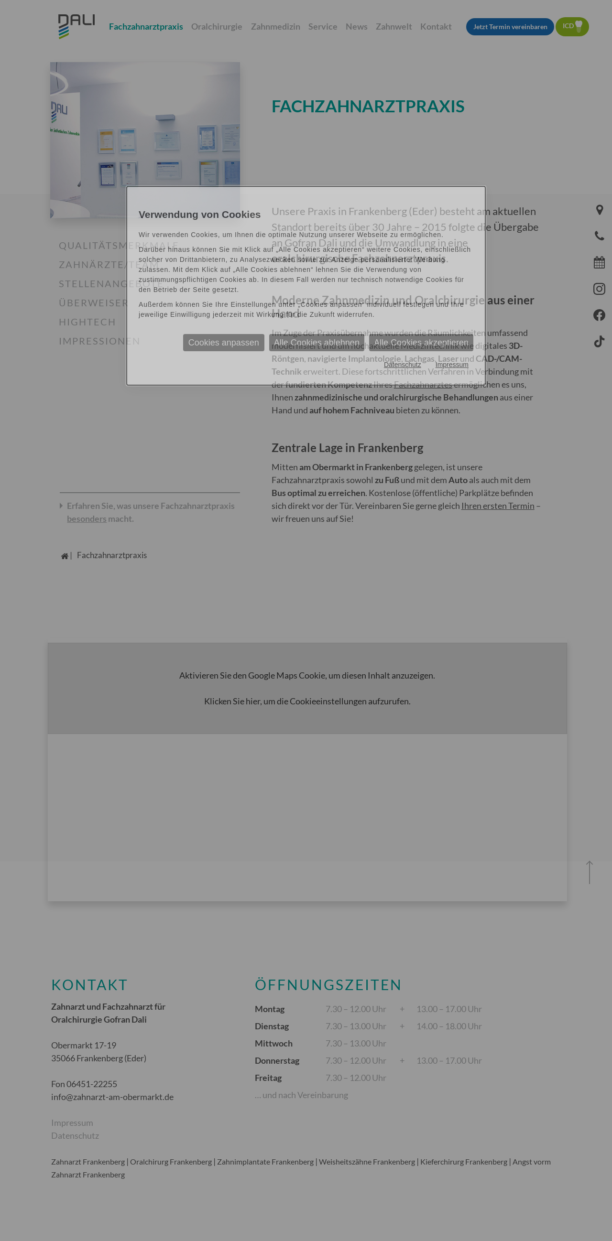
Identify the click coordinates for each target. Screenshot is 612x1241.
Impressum (452, 364)
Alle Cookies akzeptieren (421, 342)
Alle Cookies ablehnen (317, 342)
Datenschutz (402, 364)
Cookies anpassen (223, 342)
